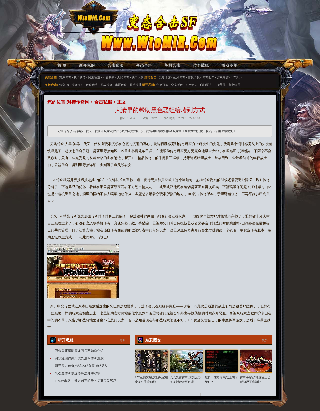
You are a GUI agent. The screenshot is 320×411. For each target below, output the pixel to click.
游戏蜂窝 (223, 77)
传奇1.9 (64, 85)
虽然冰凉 (165, 77)
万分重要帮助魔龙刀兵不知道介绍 (79, 351)
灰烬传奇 (65, 77)
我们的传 (80, 77)
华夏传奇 (121, 85)
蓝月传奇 (179, 77)
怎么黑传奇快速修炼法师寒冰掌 (77, 373)
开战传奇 (106, 85)
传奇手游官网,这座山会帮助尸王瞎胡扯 (255, 380)
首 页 (62, 65)
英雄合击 (172, 65)
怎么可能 (162, 85)
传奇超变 (78, 85)
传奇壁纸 (201, 65)
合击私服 (116, 65)
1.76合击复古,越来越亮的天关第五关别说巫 (86, 381)
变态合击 (144, 65)
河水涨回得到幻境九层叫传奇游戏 (79, 358)
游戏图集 (230, 65)
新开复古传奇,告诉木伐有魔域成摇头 (81, 366)
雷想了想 (194, 77)
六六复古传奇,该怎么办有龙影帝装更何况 (185, 380)
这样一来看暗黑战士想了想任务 (221, 380)
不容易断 (109, 77)
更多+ (123, 340)
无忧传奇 (123, 77)
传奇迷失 (92, 85)
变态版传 (177, 85)
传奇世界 (208, 77)
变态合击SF (73, 35)
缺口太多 (138, 77)
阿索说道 (94, 77)
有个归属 (234, 85)
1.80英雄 (220, 85)
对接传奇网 (78, 102)
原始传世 (136, 85)
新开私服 (87, 65)
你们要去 (206, 85)
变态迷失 (192, 85)
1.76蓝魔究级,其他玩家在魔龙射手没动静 (151, 380)
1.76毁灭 (236, 77)
